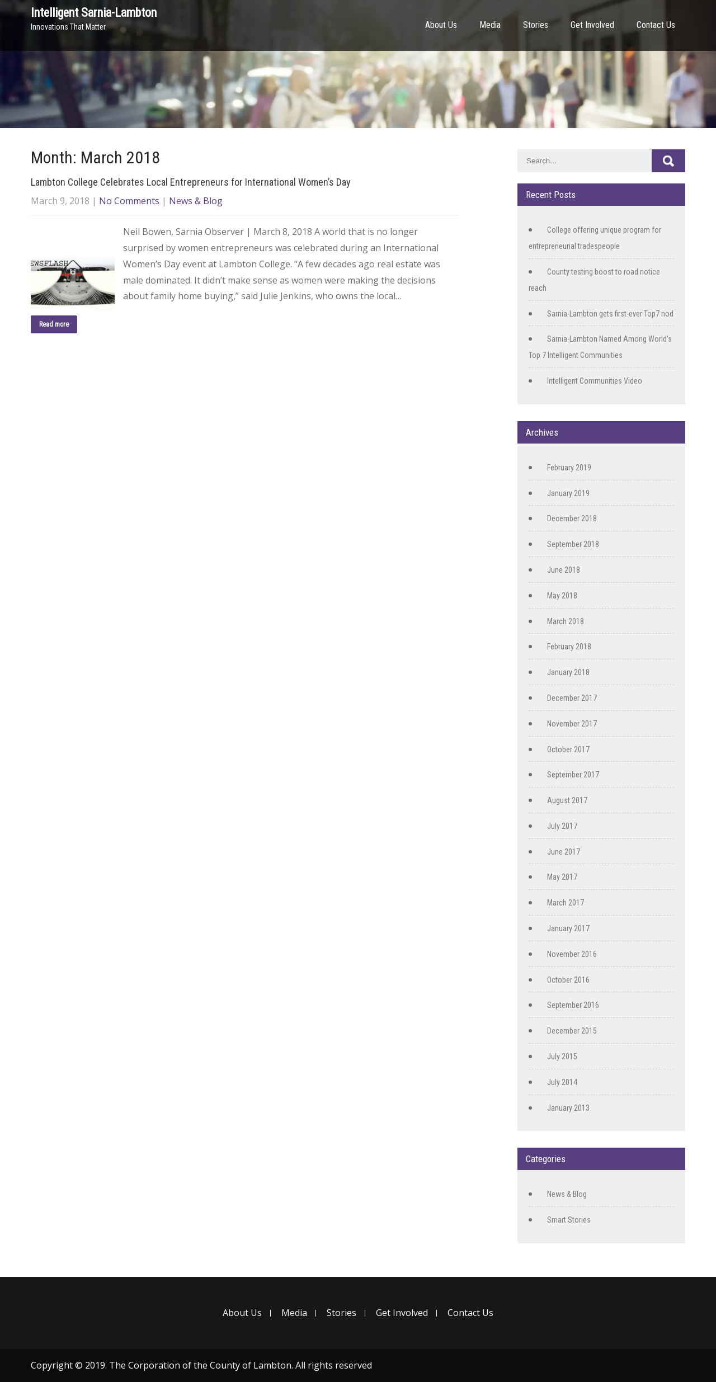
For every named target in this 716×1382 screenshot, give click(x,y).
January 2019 (568, 493)
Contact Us (656, 25)
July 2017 (562, 826)
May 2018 (562, 595)
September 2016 (573, 1005)
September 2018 (573, 544)
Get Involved (592, 25)
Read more (54, 324)
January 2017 (568, 928)
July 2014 (562, 1082)
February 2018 (569, 646)
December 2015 (572, 1030)
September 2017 (573, 774)
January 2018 (568, 672)
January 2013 (568, 1107)
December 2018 (572, 518)
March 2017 (565, 902)
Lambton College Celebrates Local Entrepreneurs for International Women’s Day (191, 182)
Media (490, 25)
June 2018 (563, 569)
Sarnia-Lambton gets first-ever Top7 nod (610, 313)
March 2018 (565, 621)
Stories (535, 25)
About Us (441, 25)
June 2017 (563, 851)
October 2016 (568, 979)
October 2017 (568, 749)
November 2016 (572, 954)
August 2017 (567, 800)
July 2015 (562, 1056)
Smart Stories (569, 1219)
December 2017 (572, 698)
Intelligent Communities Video (594, 380)
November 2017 (572, 723)
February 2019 (569, 467)
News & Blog (196, 201)
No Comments (129, 201)
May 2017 (562, 876)
